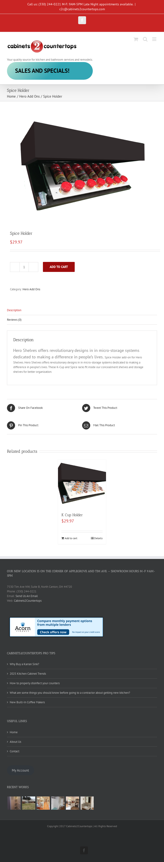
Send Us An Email (27, 596)
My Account (20, 770)
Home (14, 732)
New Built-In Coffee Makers (27, 702)
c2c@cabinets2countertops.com (82, 9)
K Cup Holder (72, 515)
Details (98, 538)
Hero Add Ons (31, 289)
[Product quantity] (24, 267)
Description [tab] (14, 310)
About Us (15, 742)
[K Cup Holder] (82, 483)
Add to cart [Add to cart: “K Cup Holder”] (71, 538)
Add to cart (59, 267)
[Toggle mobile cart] (136, 39)
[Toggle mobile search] (145, 39)
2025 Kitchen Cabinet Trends (28, 674)
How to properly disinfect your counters (35, 683)
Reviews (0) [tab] (14, 320)
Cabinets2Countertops (28, 601)
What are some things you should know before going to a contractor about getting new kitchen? (70, 693)
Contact (14, 751)
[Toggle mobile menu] (154, 39)
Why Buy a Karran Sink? (24, 664)
